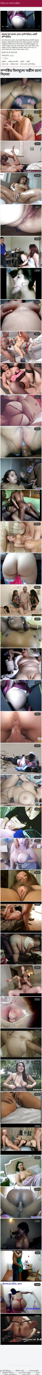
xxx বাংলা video (25, 1373)
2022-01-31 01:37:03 (9, 52)
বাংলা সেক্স (5, 64)
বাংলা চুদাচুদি (33, 1371)
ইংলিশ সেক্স (20, 1371)
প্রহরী (28, 61)
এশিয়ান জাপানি (13, 61)
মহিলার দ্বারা (14, 64)
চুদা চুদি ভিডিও (5, 1371)
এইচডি (4, 61)
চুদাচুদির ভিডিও (8, 1373)
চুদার (38, 1373)
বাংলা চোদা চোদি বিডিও (27, 64)
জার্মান (22, 61)
